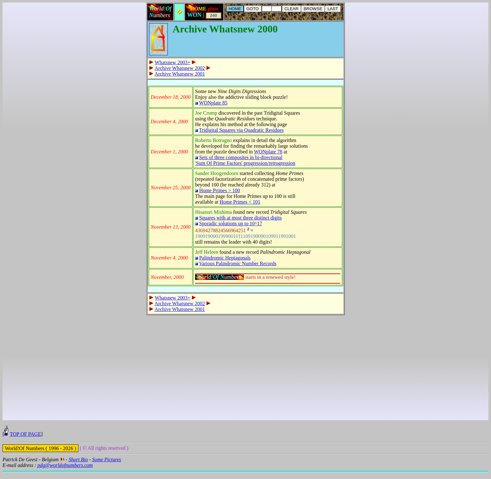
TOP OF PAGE (25, 440)
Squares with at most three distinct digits (240, 217)
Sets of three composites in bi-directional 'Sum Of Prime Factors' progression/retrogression (245, 160)
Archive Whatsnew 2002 (179, 68)
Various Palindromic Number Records (238, 263)
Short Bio (78, 466)
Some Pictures (106, 466)
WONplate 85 (213, 102)
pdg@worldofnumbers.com (65, 472)
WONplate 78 (268, 151)
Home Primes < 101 (239, 202)
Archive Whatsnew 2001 (179, 74)
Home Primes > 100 (219, 190)
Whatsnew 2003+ (173, 62)
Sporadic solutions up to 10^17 (230, 223)
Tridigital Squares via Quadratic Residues (241, 130)
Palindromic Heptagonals (225, 257)
